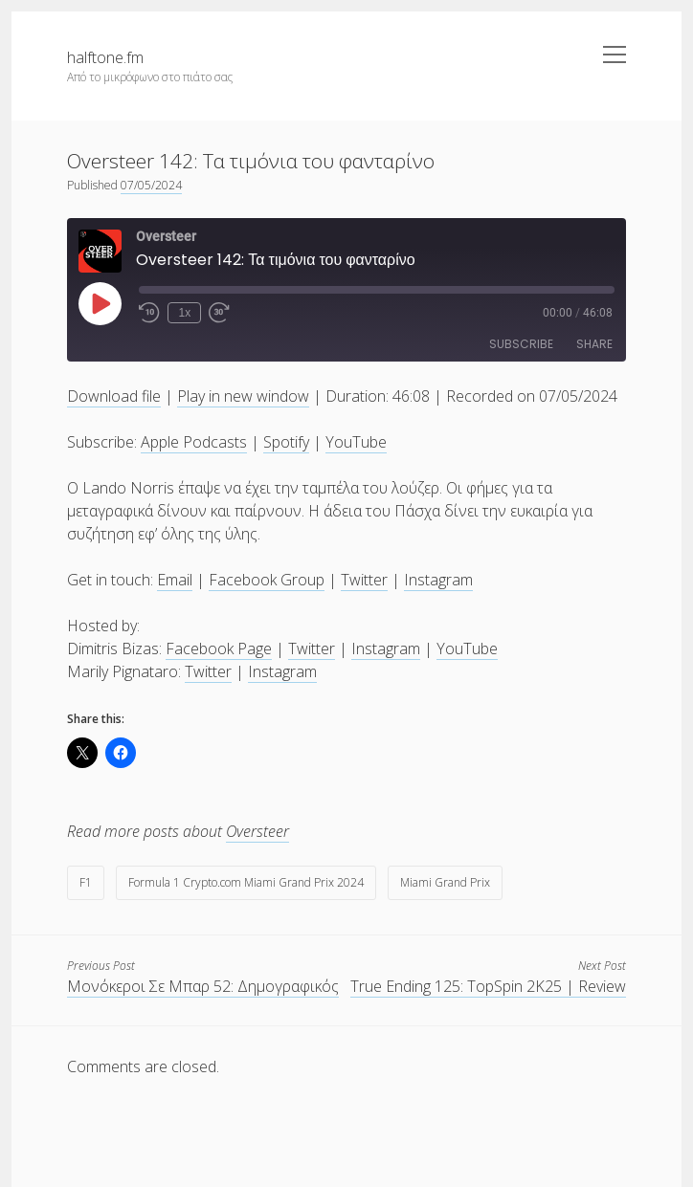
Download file (114, 396)
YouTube (356, 441)
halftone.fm (105, 57)
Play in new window (243, 396)
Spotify (286, 441)
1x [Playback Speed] (184, 312)
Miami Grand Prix (445, 882)
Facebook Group (266, 579)
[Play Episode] (99, 303)
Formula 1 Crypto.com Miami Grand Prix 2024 (246, 882)
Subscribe (521, 344)
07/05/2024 (151, 185)
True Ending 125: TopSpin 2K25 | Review (488, 986)
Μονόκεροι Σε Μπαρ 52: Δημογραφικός (203, 986)
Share (594, 344)
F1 (85, 882)
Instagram (438, 579)
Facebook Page (219, 648)
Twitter (364, 579)
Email (174, 579)
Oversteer (257, 831)
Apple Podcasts (194, 441)
